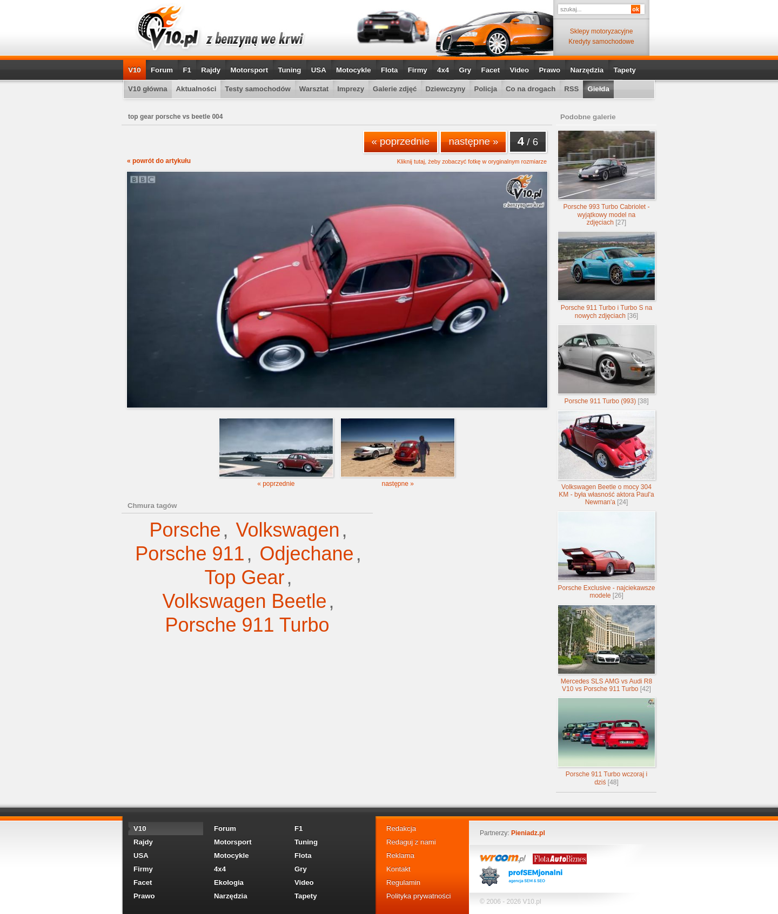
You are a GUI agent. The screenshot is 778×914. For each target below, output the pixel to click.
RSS (571, 89)
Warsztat (313, 89)
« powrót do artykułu (159, 161)
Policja (485, 89)
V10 (134, 70)
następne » (473, 141)
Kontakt (398, 869)
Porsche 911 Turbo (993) (606, 364)
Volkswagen (287, 530)
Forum (162, 70)
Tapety (624, 70)
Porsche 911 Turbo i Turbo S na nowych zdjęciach (606, 275)
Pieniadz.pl (528, 833)
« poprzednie (401, 141)
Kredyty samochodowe (601, 41)
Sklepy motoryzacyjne (601, 31)
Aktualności (196, 89)
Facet (490, 70)
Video (519, 70)
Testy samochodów (257, 89)
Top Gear (244, 577)
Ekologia (229, 882)
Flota (389, 70)
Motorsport (250, 70)
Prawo (549, 70)
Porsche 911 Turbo (247, 625)
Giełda (598, 89)
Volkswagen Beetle (244, 601)
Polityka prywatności (418, 896)
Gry (465, 70)
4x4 (443, 70)
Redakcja (401, 828)
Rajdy (210, 70)
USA (318, 70)
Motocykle (353, 70)
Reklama (400, 855)
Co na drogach (530, 89)
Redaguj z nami (411, 842)
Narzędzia (586, 70)
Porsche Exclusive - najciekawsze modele (606, 555)
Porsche (184, 530)
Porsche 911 (189, 554)
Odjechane (307, 554)
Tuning (289, 70)
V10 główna (147, 89)
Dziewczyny (445, 89)
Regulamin (403, 882)
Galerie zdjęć (395, 89)
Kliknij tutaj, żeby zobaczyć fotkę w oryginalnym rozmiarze (472, 162)
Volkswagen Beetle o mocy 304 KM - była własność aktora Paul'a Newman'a (606, 458)
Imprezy (350, 89)
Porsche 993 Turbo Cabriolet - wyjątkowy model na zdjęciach (606, 178)
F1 (187, 70)
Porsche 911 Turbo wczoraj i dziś (606, 742)
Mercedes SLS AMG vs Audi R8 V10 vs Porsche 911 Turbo (606, 649)
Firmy (417, 70)
